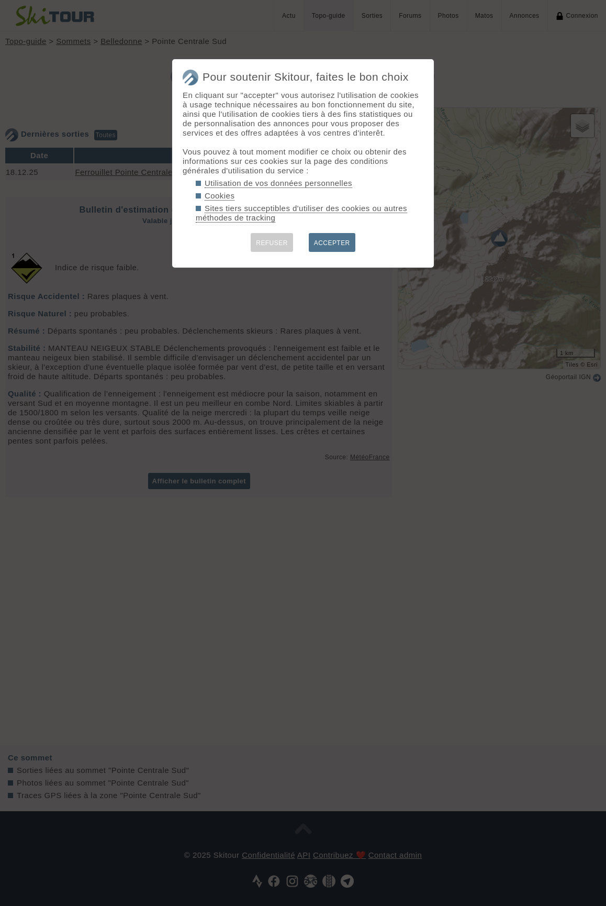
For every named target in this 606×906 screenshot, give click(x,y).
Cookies (219, 195)
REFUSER (272, 243)
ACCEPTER (332, 243)
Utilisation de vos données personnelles (278, 183)
